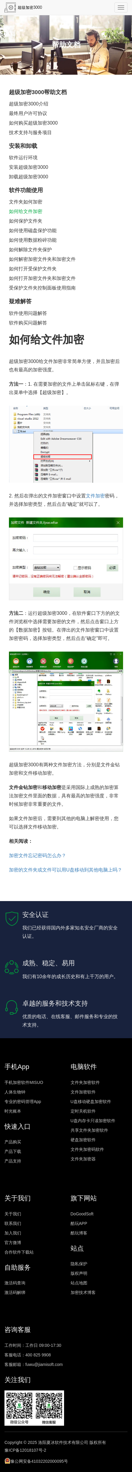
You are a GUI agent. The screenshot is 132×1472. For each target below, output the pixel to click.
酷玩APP (79, 1223)
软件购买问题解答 (28, 322)
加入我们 (12, 1233)
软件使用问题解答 (28, 313)
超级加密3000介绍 (28, 103)
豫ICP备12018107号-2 (25, 1450)
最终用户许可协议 (28, 113)
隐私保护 (79, 1263)
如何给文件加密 (25, 211)
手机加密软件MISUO (23, 1082)
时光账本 (12, 1111)
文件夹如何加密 (25, 201)
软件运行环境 (23, 157)
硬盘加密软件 (83, 1139)
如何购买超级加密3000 (33, 122)
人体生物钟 (14, 1092)
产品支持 (12, 1161)
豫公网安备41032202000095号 (36, 1461)
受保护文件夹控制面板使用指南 (42, 287)
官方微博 (12, 1242)
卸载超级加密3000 (28, 176)
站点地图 (79, 1282)
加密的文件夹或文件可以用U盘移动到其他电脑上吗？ (65, 869)
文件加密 (95, 495)
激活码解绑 (14, 1292)
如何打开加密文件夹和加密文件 (42, 278)
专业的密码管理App (22, 1101)
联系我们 (12, 1223)
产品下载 (12, 1151)
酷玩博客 (79, 1233)
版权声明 (79, 1273)
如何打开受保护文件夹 (33, 268)
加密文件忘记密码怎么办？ (37, 855)
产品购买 (12, 1141)
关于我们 (12, 1213)
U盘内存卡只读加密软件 (93, 1120)
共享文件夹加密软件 (89, 1130)
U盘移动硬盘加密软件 (91, 1101)
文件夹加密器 (83, 1159)
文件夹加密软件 (85, 1082)
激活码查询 (14, 1282)
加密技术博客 (83, 1292)
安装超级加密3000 (28, 167)
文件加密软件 (83, 1092)
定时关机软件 (83, 1111)
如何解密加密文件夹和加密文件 (42, 259)
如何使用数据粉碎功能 (33, 240)
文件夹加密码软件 (87, 1149)
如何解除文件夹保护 (30, 249)
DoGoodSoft (82, 1213)
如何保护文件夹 (25, 220)
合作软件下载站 (19, 1252)
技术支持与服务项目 (30, 132)
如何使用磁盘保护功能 (33, 230)
